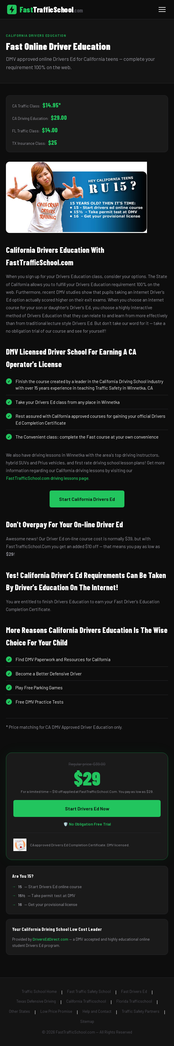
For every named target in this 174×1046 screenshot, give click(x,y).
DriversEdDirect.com (50, 939)
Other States (19, 1011)
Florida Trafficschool (134, 1001)
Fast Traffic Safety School (89, 991)
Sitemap (87, 1021)
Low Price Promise (56, 1011)
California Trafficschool (86, 1001)
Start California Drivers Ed (87, 499)
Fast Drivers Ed (134, 991)
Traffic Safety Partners (140, 1011)
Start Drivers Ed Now (87, 808)
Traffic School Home (39, 991)
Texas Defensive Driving (36, 1001)
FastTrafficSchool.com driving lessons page (47, 478)
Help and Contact (97, 1011)
